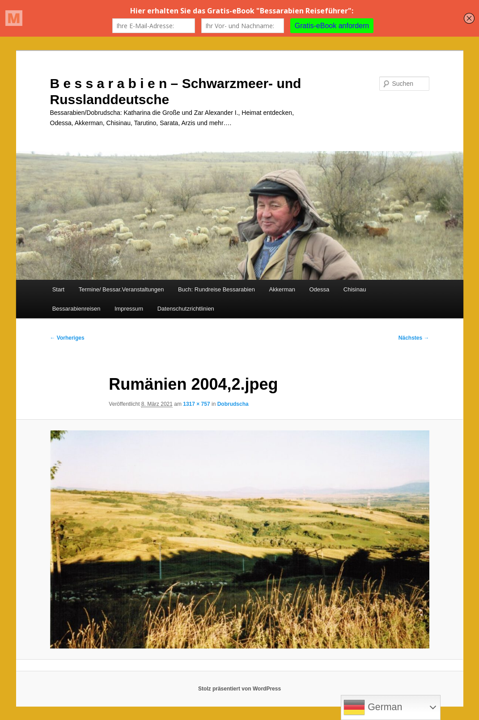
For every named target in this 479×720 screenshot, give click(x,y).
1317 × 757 (196, 404)
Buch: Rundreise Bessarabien (216, 289)
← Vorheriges (67, 338)
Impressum (128, 308)
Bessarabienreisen (76, 308)
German (372, 707)
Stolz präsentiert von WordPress (239, 689)
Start (58, 289)
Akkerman (282, 289)
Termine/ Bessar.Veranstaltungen (121, 289)
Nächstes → (413, 338)
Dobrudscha (233, 404)
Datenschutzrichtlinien (185, 308)
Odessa (319, 289)
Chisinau (354, 289)
